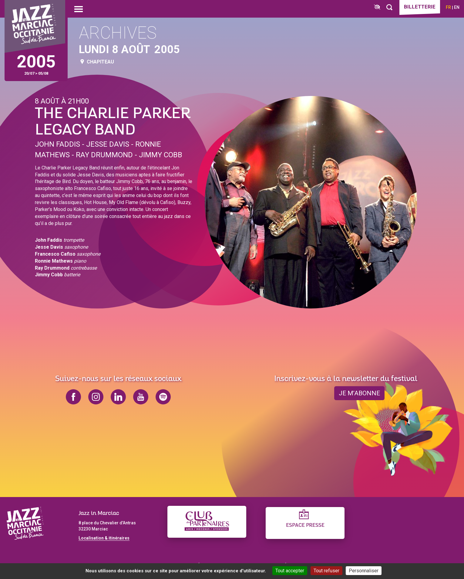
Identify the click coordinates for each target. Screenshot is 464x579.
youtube (140, 396)
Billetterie (419, 7)
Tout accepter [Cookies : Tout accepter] (289, 571)
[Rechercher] (389, 7)
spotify (163, 396)
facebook (73, 396)
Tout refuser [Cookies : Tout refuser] (326, 571)
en (456, 7)
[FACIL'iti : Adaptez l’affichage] (377, 7)
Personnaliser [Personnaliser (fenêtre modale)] (363, 571)
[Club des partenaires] (206, 522)
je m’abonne (359, 393)
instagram (95, 396)
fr (448, 7)
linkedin (118, 396)
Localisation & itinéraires (104, 538)
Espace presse (305, 525)
